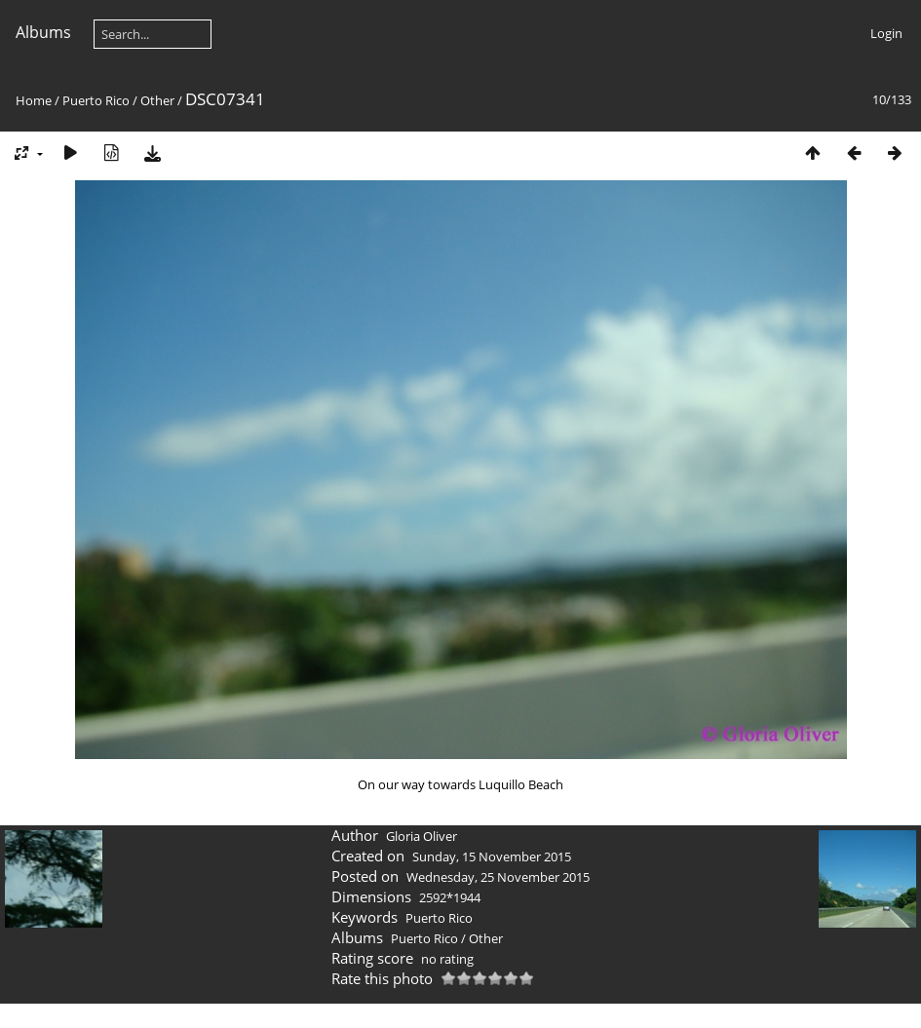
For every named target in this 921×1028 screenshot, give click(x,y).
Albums (43, 32)
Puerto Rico (96, 100)
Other (157, 100)
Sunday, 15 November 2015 (491, 856)
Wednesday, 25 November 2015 (498, 877)
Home (34, 100)
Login (886, 33)
